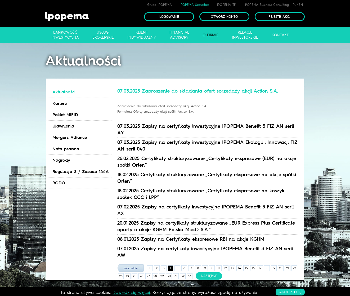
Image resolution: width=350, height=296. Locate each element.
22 (294, 268)
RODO (58, 182)
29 (162, 276)
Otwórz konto (224, 17)
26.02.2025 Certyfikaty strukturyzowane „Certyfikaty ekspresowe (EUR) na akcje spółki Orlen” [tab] (206, 162)
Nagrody (61, 160)
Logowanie (169, 17)
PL (294, 5)
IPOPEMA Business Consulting (266, 5)
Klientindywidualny (141, 35)
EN (301, 5)
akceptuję (290, 292)
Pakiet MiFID (65, 114)
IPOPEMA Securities (194, 5)
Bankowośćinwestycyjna (65, 35)
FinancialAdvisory (179, 35)
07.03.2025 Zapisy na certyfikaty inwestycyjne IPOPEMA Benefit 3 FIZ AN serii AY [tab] (205, 129)
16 (253, 268)
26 (141, 276)
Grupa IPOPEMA (159, 5)
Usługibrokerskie (103, 35)
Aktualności (63, 91)
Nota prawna (65, 148)
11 (219, 268)
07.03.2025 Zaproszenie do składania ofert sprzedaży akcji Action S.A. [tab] (197, 91)
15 (246, 268)
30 (169, 276)
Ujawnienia (63, 126)
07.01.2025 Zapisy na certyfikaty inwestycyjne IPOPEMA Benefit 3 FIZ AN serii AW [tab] (205, 252)
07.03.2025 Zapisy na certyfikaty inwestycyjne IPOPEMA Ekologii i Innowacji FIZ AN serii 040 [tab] (207, 145)
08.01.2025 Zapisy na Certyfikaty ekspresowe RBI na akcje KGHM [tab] (190, 239)
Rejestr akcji (279, 17)
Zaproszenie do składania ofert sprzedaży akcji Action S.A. (162, 106)
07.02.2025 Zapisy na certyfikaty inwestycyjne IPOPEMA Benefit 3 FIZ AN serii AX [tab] (205, 210)
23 (121, 276)
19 (273, 268)
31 (175, 276)
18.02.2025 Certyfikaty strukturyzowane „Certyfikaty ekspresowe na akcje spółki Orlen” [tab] (206, 178)
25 (134, 276)
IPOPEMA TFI (226, 5)
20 (280, 268)
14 (239, 268)
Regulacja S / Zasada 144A (80, 171)
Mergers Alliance (69, 137)
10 (211, 268)
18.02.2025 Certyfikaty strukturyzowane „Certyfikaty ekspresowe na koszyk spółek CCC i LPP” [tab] (200, 194)
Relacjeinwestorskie (245, 35)
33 (189, 276)
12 (225, 268)
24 (127, 276)
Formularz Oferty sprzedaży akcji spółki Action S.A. (155, 111)
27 (148, 276)
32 (183, 276)
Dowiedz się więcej (131, 292)
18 (267, 268)
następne (209, 276)
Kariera (59, 103)
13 (232, 268)
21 (287, 268)
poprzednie (130, 268)
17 (260, 268)
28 (155, 276)
